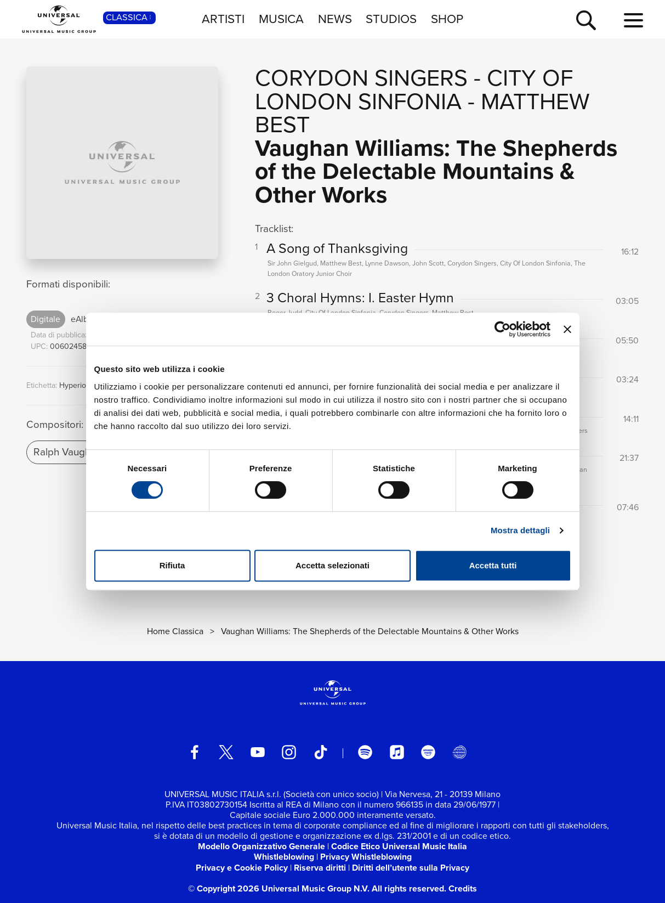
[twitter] (226, 752)
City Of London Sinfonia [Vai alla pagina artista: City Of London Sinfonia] (414, 89)
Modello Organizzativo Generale (261, 846)
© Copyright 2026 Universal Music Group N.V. (279, 888)
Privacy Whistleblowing (366, 856)
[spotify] (365, 752)
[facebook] (194, 752)
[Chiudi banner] (567, 329)
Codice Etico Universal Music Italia (399, 846)
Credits (462, 888)
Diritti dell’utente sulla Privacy (410, 867)
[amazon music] (428, 752)
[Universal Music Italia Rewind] (459, 752)
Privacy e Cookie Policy (242, 867)
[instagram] (289, 752)
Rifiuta (172, 565)
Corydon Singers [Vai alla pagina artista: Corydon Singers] (361, 77)
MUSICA (281, 19)
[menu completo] (633, 20)
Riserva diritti (320, 867)
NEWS (335, 19)
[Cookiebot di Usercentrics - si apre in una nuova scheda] (502, 329)
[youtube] (257, 752)
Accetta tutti (493, 565)
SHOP (447, 19)
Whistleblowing (284, 856)
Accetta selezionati (332, 565)
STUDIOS (391, 19)
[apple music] (397, 752)
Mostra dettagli (520, 530)
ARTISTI (223, 19)
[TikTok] (320, 752)
